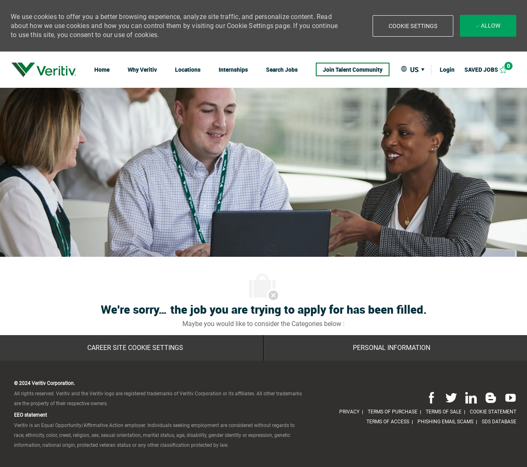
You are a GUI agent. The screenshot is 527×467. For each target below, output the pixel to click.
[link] (44, 69)
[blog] (491, 397)
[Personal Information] (391, 348)
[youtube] (508, 397)
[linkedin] (471, 397)
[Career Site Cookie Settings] (135, 348)
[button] (413, 26)
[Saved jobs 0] (490, 69)
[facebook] (431, 397)
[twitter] (451, 397)
